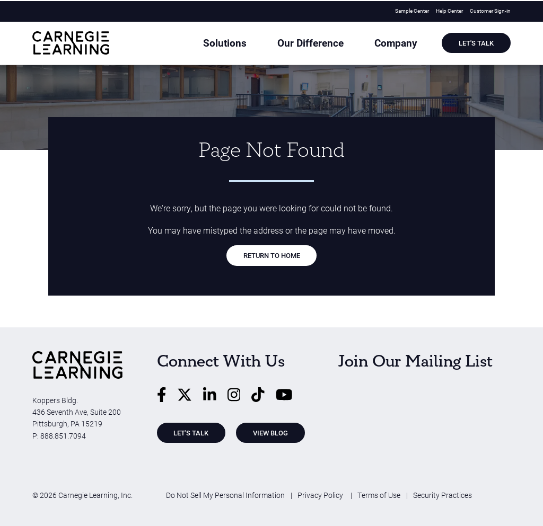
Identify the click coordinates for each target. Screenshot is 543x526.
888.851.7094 (63, 436)
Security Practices (442, 495)
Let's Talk (476, 43)
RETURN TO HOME (271, 255)
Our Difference (330, 44)
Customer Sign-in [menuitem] (490, 10)
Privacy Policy (321, 495)
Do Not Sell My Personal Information (225, 495)
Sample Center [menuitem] (412, 10)
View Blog (270, 432)
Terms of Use (378, 495)
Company (404, 44)
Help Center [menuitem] (449, 10)
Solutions (257, 44)
